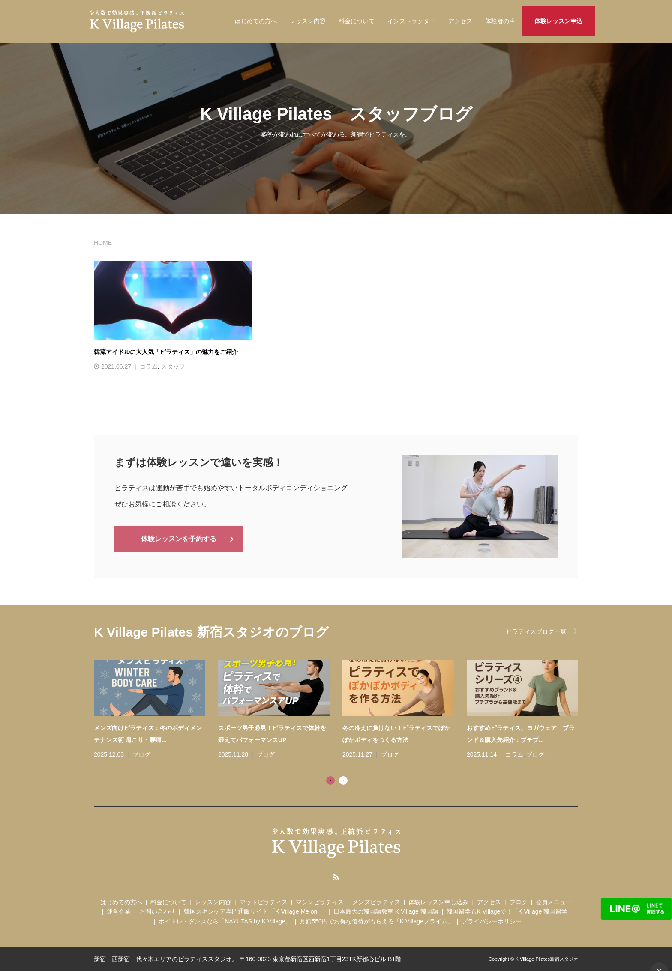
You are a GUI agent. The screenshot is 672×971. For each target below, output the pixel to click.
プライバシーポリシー (492, 921)
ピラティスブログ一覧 (536, 631)
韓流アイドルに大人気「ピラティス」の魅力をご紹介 (166, 351)
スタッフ (173, 366)
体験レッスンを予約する (178, 538)
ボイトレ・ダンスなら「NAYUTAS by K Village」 (225, 921)
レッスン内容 (308, 21)
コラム (149, 366)
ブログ (141, 754)
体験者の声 (500, 21)
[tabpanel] (342, 710)
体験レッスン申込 (558, 21)
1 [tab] (330, 780)
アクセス (460, 21)
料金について (357, 21)
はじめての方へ (256, 21)
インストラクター (411, 21)
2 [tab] (343, 780)
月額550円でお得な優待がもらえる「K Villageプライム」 (376, 921)
